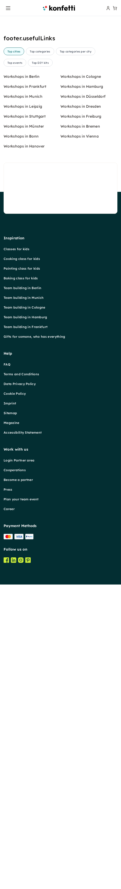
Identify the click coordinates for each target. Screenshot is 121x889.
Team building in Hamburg (25, 673)
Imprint (10, 759)
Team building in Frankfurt (25, 682)
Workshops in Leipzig (23, 462)
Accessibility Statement (23, 788)
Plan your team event (21, 855)
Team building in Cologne (24, 663)
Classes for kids (16, 605)
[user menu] (107, 8)
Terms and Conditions (21, 730)
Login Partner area (19, 816)
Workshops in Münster (24, 482)
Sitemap (10, 769)
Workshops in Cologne (80, 432)
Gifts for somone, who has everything (34, 692)
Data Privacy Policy (20, 739)
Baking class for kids (21, 634)
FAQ (7, 720)
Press (8, 845)
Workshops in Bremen (80, 482)
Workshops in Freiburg (80, 472)
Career (9, 865)
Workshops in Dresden (80, 462)
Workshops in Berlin (22, 432)
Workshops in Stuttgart (25, 472)
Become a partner (18, 835)
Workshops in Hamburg (81, 442)
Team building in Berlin (22, 644)
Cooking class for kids (22, 614)
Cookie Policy (15, 749)
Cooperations (15, 826)
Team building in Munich (24, 653)
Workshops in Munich (23, 452)
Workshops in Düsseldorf (82, 452)
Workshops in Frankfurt (25, 442)
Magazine (11, 778)
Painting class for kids (22, 624)
